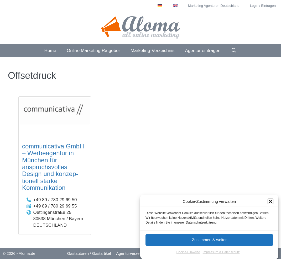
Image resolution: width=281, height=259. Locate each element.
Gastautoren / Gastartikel (89, 253)
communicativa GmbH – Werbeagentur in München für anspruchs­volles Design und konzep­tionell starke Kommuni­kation (53, 167)
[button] (270, 202)
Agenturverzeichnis (133, 253)
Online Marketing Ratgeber (93, 50)
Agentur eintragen (202, 50)
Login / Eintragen (263, 6)
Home (50, 50)
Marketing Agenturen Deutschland (214, 6)
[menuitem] (160, 5)
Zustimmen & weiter (209, 240)
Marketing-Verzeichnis (152, 50)
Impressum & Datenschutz (221, 253)
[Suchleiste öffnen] (234, 50)
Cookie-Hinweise (188, 253)
